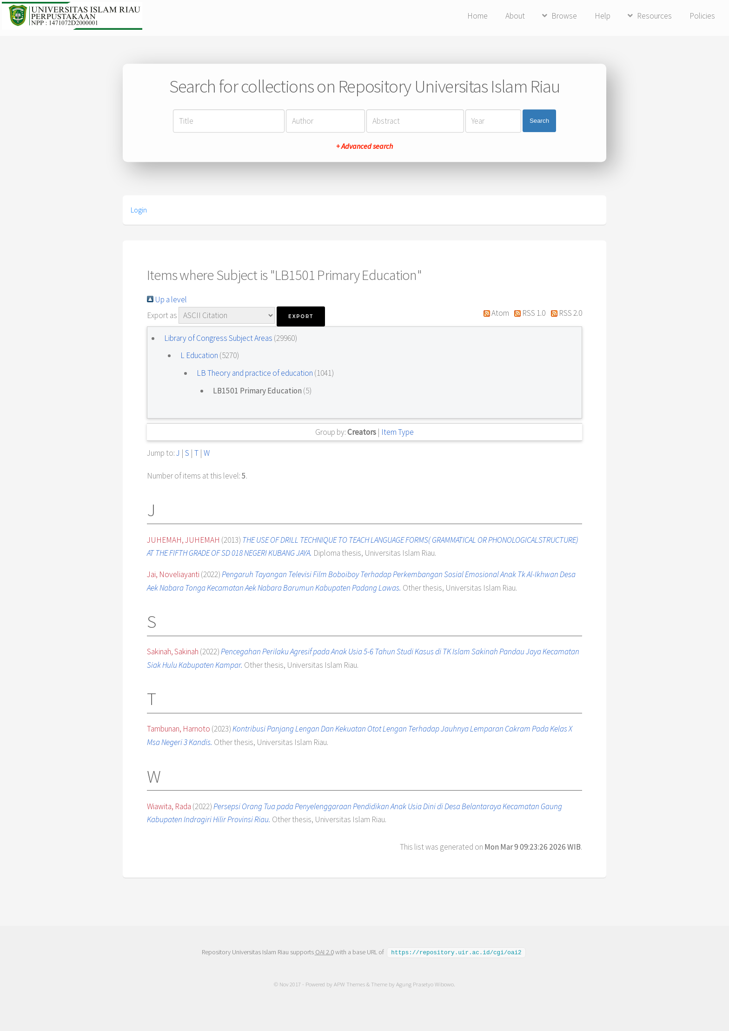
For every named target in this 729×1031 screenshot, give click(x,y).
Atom (494, 313)
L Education (199, 355)
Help (602, 16)
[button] (301, 316)
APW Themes (349, 983)
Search (539, 120)
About (515, 16)
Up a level (167, 299)
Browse (564, 16)
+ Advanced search (364, 146)
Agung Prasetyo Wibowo (425, 983)
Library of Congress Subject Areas (219, 338)
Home (477, 16)
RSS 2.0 (564, 313)
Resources (654, 16)
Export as (162, 315)
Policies (702, 16)
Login (139, 209)
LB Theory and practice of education (255, 373)
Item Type (397, 432)
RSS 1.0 (528, 313)
